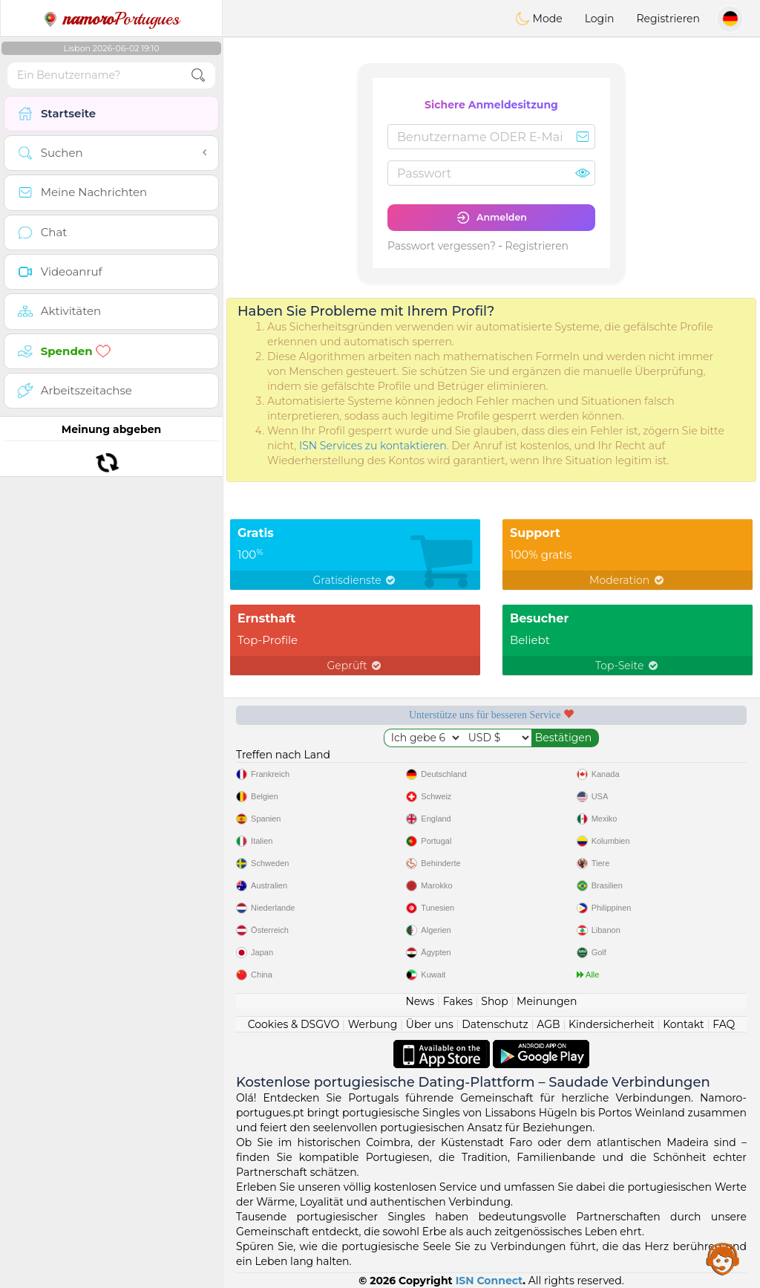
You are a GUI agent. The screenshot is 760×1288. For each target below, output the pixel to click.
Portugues (111, 18)
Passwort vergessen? (441, 246)
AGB (548, 1024)
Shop (494, 1001)
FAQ (723, 1024)
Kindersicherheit (612, 1024)
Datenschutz (495, 1024)
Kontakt (683, 1024)
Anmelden (491, 217)
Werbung (373, 1024)
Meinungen (547, 1001)
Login (600, 18)
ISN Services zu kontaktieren (373, 445)
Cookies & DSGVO (294, 1024)
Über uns (429, 1024)
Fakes (458, 1001)
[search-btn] (198, 75)
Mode (539, 18)
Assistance (723, 1258)
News (419, 1001)
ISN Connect (489, 1280)
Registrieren (668, 18)
